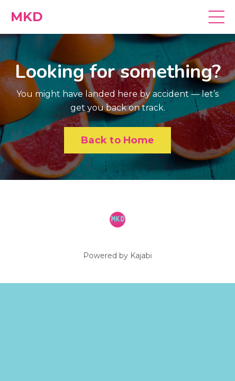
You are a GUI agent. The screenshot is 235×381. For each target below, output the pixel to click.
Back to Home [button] (117, 140)
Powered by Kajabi (117, 255)
